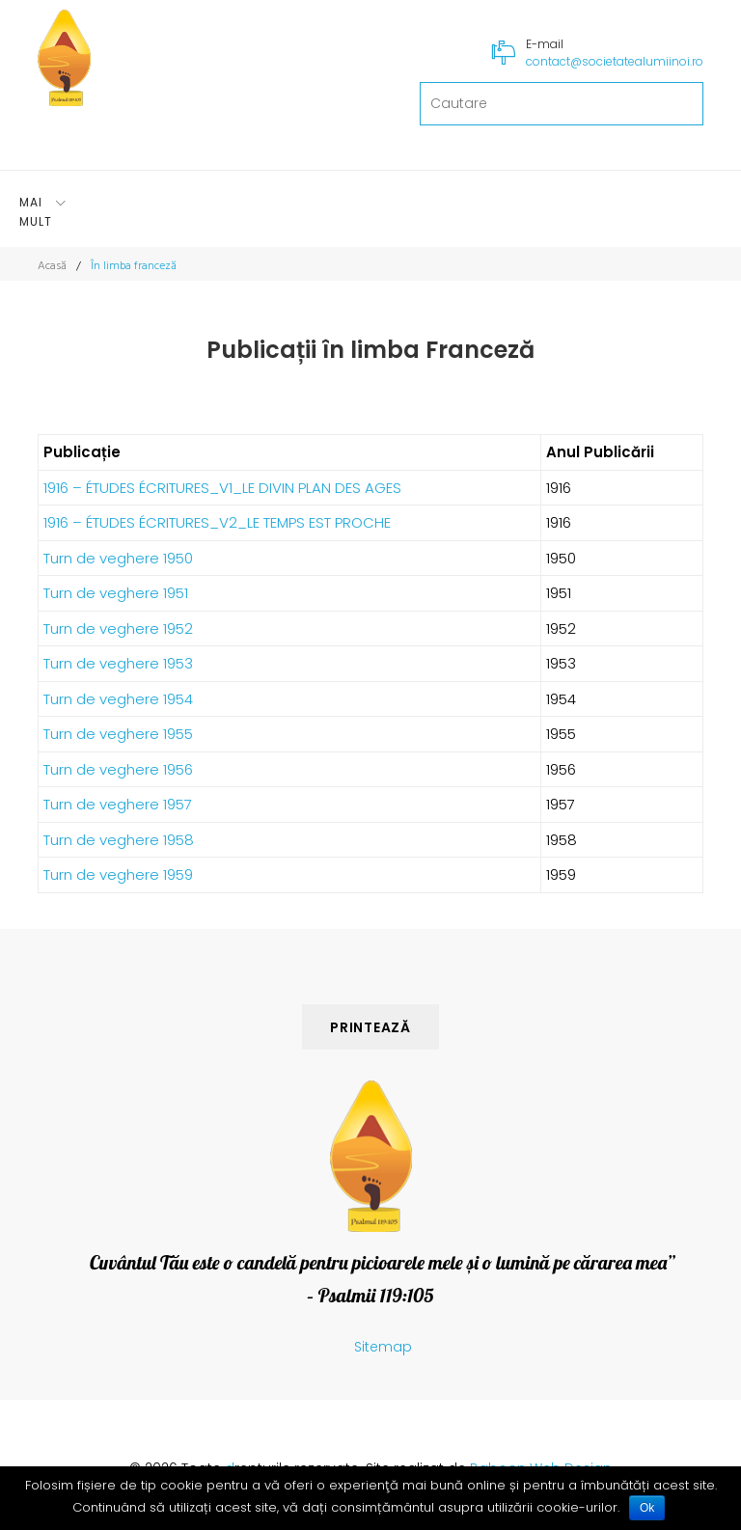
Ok (647, 1508)
